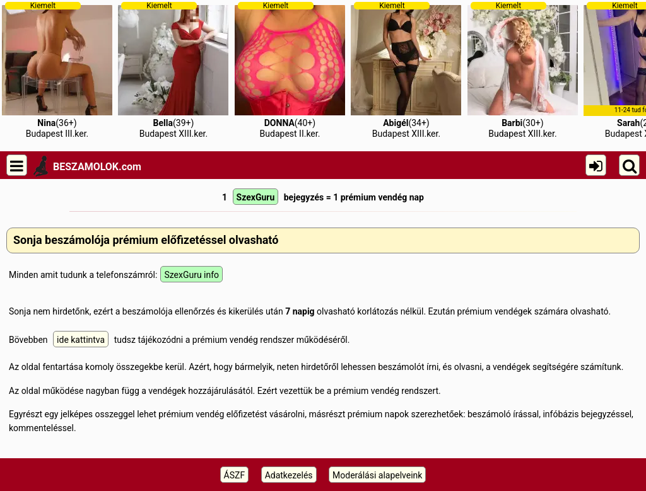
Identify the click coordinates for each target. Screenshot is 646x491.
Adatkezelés (289, 475)
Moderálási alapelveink (377, 475)
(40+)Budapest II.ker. (290, 70)
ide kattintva (81, 340)
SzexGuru (256, 197)
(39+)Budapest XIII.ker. (173, 70)
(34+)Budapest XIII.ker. (406, 70)
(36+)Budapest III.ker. (57, 70)
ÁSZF (234, 475)
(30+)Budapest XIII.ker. (522, 70)
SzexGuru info (191, 275)
